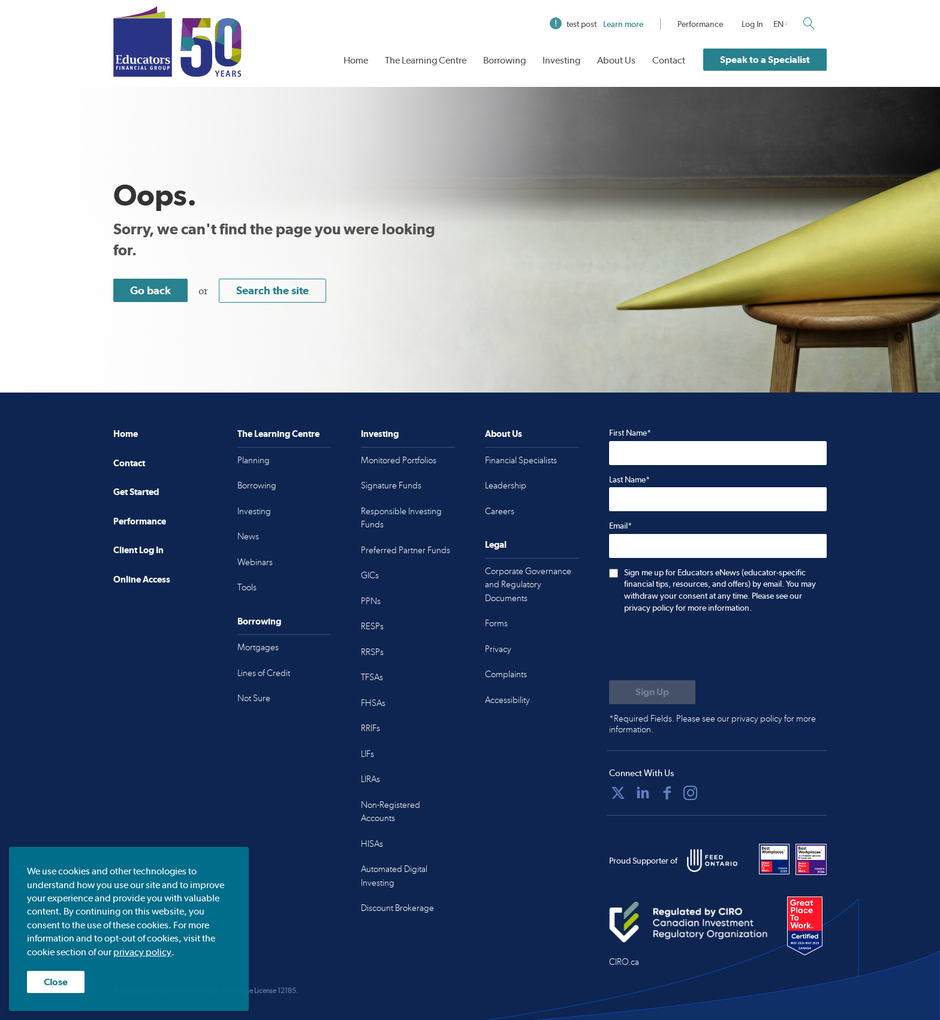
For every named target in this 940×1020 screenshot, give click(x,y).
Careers (499, 511)
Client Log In (138, 550)
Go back (150, 290)
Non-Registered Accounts (390, 811)
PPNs (371, 601)
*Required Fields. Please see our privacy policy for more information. (712, 724)
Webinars (255, 562)
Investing (561, 60)
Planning (253, 460)
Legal (496, 544)
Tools (247, 587)
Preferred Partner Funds (405, 550)
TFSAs (372, 677)
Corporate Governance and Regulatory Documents (528, 584)
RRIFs (370, 728)
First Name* (630, 432)
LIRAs (370, 779)
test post (596, 24)
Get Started (136, 492)
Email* (620, 525)
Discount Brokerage (397, 908)
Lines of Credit (263, 673)
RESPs (372, 626)
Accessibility (507, 700)
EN (778, 24)
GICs (370, 575)
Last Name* (629, 479)
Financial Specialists (521, 460)
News (248, 536)
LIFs (367, 754)
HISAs (372, 843)
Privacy (498, 649)
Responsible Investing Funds (401, 518)
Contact (668, 60)
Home (356, 60)
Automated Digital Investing (394, 876)
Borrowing (504, 60)
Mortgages (258, 647)
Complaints (506, 674)
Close (56, 982)
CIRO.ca (624, 961)
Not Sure (253, 698)
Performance (700, 24)
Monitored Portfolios (398, 460)
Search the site (272, 290)
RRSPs (372, 652)
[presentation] (700, 647)
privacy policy (142, 952)
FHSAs (373, 703)
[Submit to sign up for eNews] (652, 692)
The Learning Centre (425, 60)
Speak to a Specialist (765, 59)
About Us (616, 60)
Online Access (141, 579)
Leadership (505, 485)
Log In (752, 24)
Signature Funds (391, 485)
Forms (496, 623)
